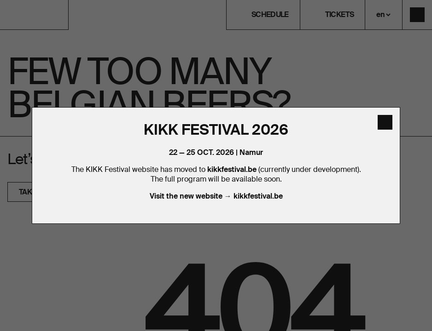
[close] (385, 122)
